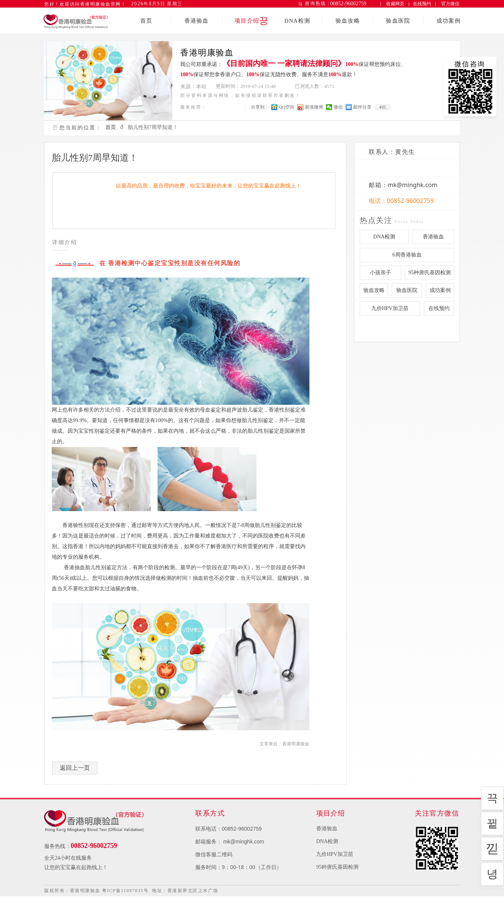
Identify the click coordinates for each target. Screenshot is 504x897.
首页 (110, 127)
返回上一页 (75, 767)
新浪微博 (314, 107)
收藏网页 (395, 3)
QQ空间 (286, 107)
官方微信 (450, 3)
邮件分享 (362, 107)
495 (382, 107)
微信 (338, 107)
